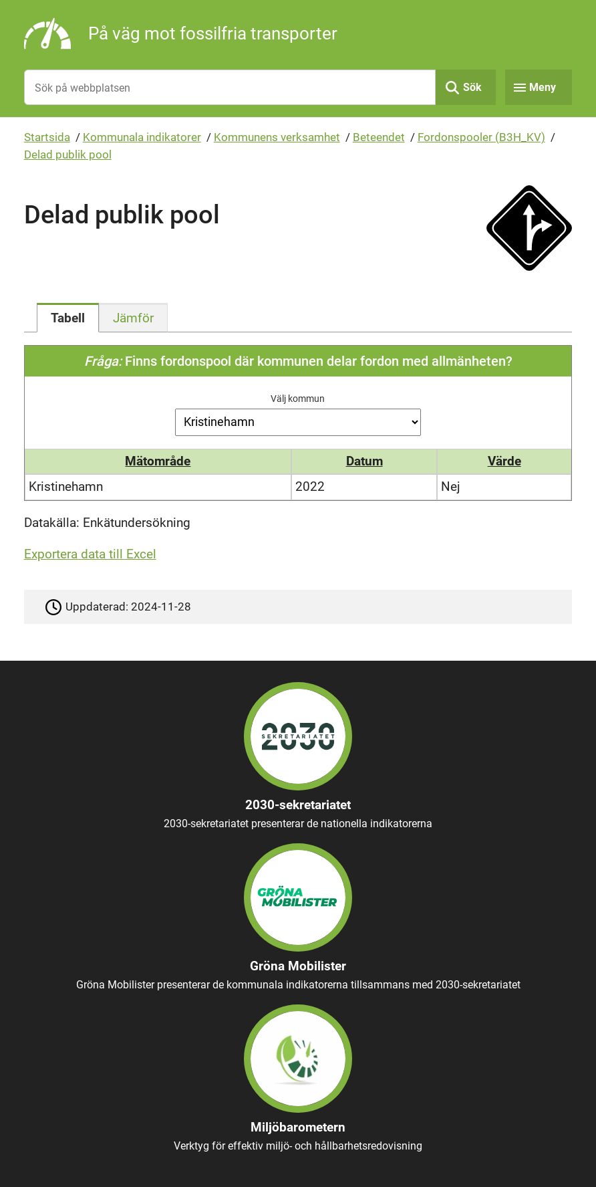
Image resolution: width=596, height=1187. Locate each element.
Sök (472, 87)
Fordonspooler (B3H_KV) (481, 137)
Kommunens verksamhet (277, 137)
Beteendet (379, 137)
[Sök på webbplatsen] (230, 87)
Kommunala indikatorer (142, 137)
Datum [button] (364, 461)
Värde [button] (504, 461)
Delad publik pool (68, 154)
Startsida (47, 137)
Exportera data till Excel (90, 554)
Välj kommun (298, 398)
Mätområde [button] (157, 461)
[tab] (68, 317)
